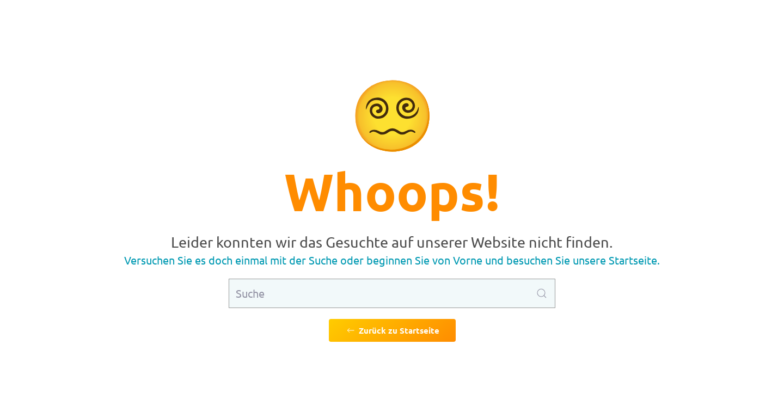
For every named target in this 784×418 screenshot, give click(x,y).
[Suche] (392, 293)
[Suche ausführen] (542, 293)
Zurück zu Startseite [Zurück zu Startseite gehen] (392, 330)
